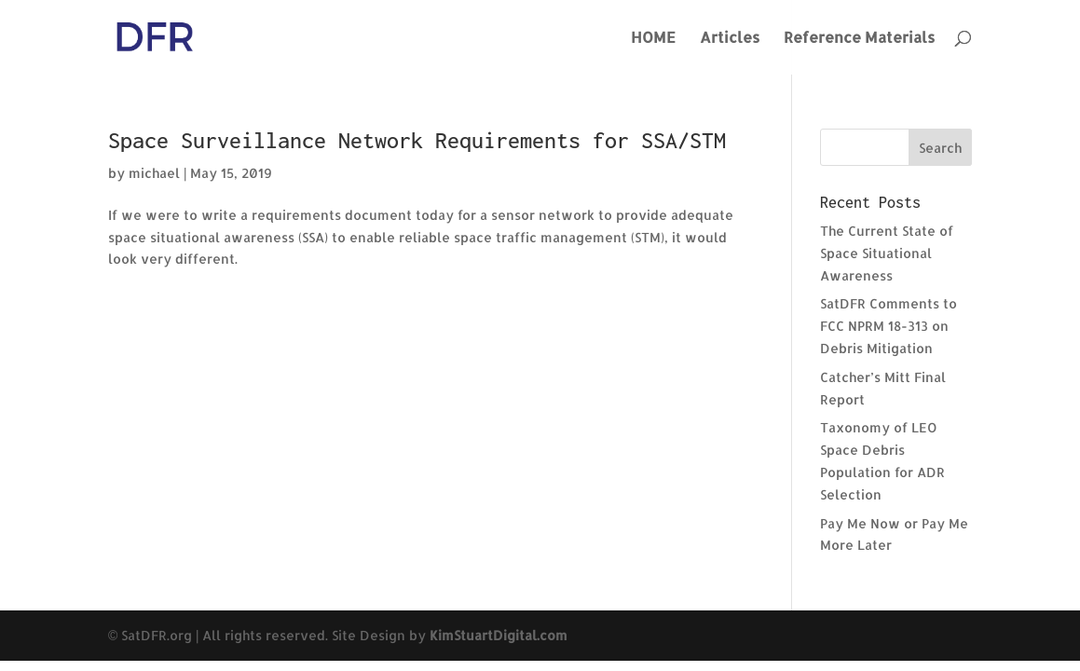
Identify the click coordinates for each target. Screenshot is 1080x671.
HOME (653, 39)
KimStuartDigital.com (498, 635)
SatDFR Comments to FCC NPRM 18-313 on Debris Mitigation (888, 325)
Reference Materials (859, 39)
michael (154, 173)
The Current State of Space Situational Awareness (886, 253)
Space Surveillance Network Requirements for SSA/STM (417, 140)
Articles (729, 39)
